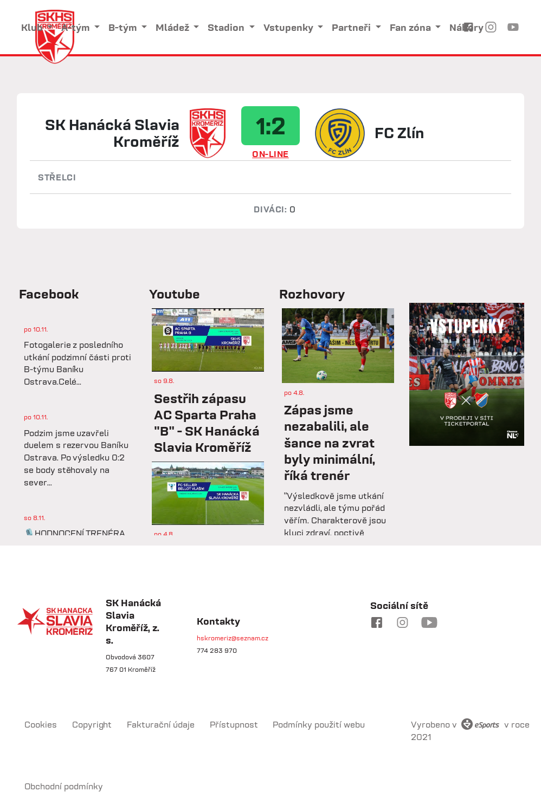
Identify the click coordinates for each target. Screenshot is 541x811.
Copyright (92, 724)
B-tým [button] (123, 27)
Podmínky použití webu (319, 724)
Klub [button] (33, 27)
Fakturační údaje (161, 724)
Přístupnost (234, 724)
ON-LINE (270, 153)
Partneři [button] (352, 27)
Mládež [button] (173, 27)
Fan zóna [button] (411, 27)
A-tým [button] (76, 27)
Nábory (466, 27)
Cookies (40, 724)
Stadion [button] (227, 27)
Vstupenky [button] (289, 27)
